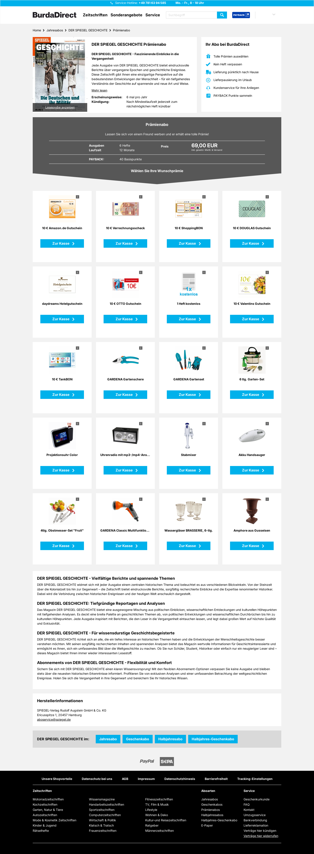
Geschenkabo (137, 739)
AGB (125, 779)
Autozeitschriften (45, 815)
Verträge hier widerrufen (261, 836)
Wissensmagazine (102, 799)
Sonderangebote (126, 15)
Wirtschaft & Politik (102, 820)
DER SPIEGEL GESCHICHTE (88, 30)
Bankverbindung (255, 820)
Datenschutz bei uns (97, 779)
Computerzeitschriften (105, 815)
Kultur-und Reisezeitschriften (165, 820)
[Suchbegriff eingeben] (196, 15)
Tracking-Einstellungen (255, 779)
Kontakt (249, 810)
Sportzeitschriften (101, 810)
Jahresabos (54, 30)
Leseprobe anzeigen (60, 107)
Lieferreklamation (256, 825)
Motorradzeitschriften (48, 799)
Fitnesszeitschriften (159, 799)
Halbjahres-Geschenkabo (213, 739)
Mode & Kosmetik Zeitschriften (54, 820)
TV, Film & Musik (157, 804)
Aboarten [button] (208, 790)
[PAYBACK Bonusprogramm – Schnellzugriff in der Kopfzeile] (241, 15)
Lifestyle (151, 810)
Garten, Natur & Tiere (48, 810)
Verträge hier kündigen (260, 830)
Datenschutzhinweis (179, 779)
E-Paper (207, 825)
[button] (269, 15)
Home (37, 30)
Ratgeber (152, 825)
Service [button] (152, 15)
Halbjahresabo (170, 739)
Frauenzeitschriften (102, 830)
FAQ (247, 804)
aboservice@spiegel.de (54, 719)
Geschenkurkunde (257, 799)
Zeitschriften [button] (95, 15)
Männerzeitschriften (159, 830)
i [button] (77, 196)
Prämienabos (210, 810)
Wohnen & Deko (156, 815)
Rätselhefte (41, 830)
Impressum (146, 779)
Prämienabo (121, 30)
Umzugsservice (255, 815)
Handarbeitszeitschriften (106, 804)
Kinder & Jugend (44, 825)
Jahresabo (108, 739)
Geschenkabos (211, 804)
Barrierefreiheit (216, 779)
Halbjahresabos (212, 815)
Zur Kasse (61, 243)
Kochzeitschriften (45, 804)
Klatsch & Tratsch (101, 825)
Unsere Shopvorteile (57, 779)
